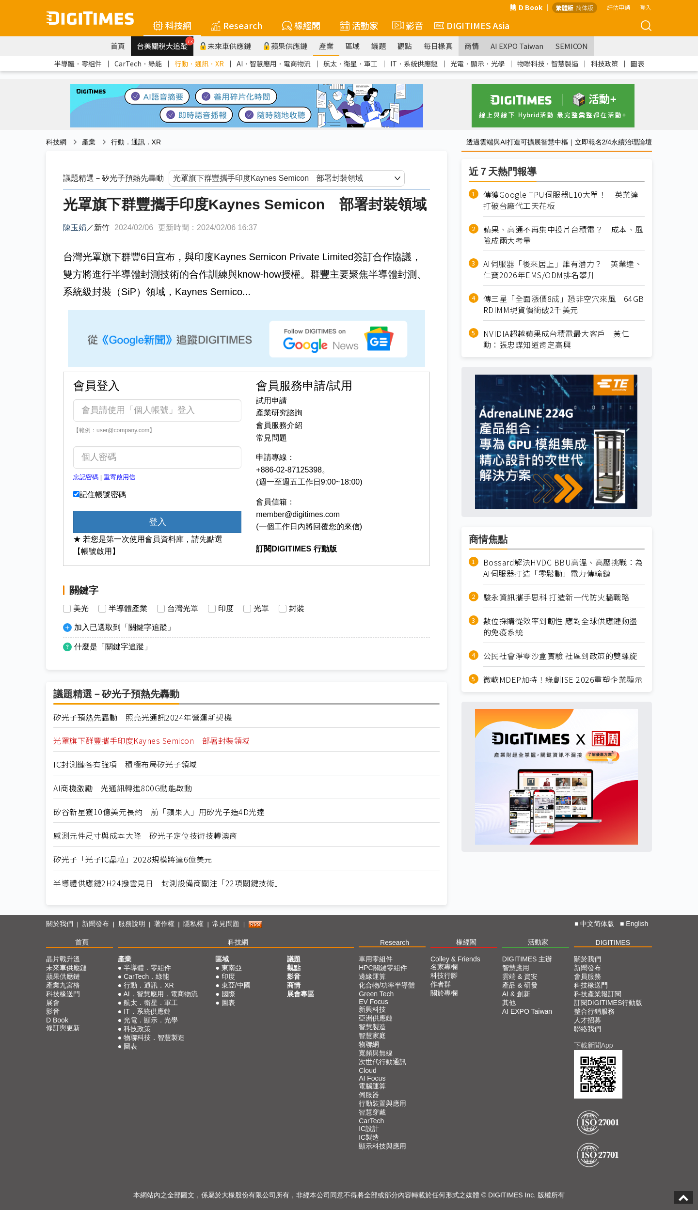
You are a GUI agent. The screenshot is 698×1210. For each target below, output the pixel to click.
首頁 (118, 46)
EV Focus (373, 1002)
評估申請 (618, 7)
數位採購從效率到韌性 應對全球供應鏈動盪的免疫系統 (560, 626)
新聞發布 (95, 923)
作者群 (440, 984)
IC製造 (369, 1137)
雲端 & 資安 (520, 976)
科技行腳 (444, 975)
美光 (81, 609)
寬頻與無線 (376, 1053)
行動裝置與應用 (382, 1103)
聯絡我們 (587, 1029)
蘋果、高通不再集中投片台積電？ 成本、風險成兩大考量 (563, 235)
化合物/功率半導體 (387, 985)
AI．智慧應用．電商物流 (274, 63)
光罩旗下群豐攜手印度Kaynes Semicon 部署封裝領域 (151, 740)
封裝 (296, 609)
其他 (509, 1002)
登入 (645, 7)
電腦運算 (372, 1086)
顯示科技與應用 (382, 1146)
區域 (352, 46)
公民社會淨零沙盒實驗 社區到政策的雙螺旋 (560, 655)
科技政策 (604, 63)
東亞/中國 (236, 985)
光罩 (261, 609)
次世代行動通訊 (382, 1062)
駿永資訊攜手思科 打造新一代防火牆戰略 (556, 597)
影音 (406, 25)
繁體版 (564, 7)
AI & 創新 (516, 994)
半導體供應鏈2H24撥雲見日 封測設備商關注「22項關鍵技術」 (168, 883)
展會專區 (300, 994)
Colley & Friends (455, 959)
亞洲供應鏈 (376, 1018)
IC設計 (369, 1128)
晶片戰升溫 (63, 959)
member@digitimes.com (298, 514)
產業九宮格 (63, 985)
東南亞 (232, 968)
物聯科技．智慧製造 (547, 63)
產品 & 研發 (520, 985)
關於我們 (59, 923)
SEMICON (571, 46)
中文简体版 (597, 923)
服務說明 (131, 923)
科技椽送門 (63, 994)
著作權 (164, 923)
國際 (228, 994)
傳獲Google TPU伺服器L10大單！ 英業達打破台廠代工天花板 (561, 200)
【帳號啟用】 (96, 551)
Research (237, 25)
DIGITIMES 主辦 (527, 959)
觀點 (404, 46)
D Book (525, 7)
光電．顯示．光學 (477, 63)
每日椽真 (438, 46)
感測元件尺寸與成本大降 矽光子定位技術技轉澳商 (145, 835)
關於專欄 (444, 993)
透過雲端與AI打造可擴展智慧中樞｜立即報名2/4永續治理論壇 (559, 142)
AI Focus (372, 1078)
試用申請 (271, 400)
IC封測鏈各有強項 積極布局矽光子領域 (125, 764)
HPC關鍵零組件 (383, 968)
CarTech (371, 1121)
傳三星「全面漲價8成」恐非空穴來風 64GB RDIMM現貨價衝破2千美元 (563, 304)
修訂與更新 (63, 1028)
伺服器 (369, 1095)
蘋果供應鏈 (285, 46)
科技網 (172, 25)
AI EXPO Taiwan (517, 46)
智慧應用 (515, 968)
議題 (378, 46)
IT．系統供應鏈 (414, 63)
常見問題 (271, 438)
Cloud (368, 1070)
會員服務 (587, 976)
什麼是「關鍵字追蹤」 (113, 647)
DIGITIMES (613, 942)
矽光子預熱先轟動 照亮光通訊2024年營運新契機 (142, 717)
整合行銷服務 (594, 1011)
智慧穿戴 (372, 1112)
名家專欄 (444, 967)
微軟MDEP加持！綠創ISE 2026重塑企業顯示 (563, 679)
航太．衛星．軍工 (350, 63)
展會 (53, 1002)
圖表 (637, 63)
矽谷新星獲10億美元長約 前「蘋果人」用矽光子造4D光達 (159, 811)
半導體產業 (128, 609)
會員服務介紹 (279, 425)
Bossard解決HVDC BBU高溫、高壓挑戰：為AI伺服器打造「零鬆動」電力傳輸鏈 (563, 568)
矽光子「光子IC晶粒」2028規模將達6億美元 (132, 859)
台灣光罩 (182, 609)
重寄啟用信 (119, 477)
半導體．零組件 (78, 63)
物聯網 (369, 1044)
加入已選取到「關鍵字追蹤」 (124, 627)
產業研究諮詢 (279, 413)
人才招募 (587, 1020)
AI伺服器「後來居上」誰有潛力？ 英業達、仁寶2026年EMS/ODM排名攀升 (563, 269)
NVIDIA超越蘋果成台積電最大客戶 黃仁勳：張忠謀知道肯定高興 (556, 339)
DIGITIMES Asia (471, 25)
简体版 (584, 7)
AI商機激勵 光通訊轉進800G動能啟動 (122, 788)
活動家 (359, 25)
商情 (471, 46)
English (637, 923)
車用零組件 (376, 959)
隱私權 (193, 923)
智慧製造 (372, 1027)
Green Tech (376, 994)
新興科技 (372, 1009)
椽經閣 (301, 25)
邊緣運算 (372, 976)
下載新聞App (593, 1045)
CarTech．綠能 (138, 63)
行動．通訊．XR (199, 63)
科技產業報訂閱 (597, 994)
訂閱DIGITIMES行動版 (608, 1002)
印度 (226, 609)
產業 (326, 46)
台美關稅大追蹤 (165, 43)
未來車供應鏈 (225, 46)
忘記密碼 (85, 477)
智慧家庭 (372, 1035)
